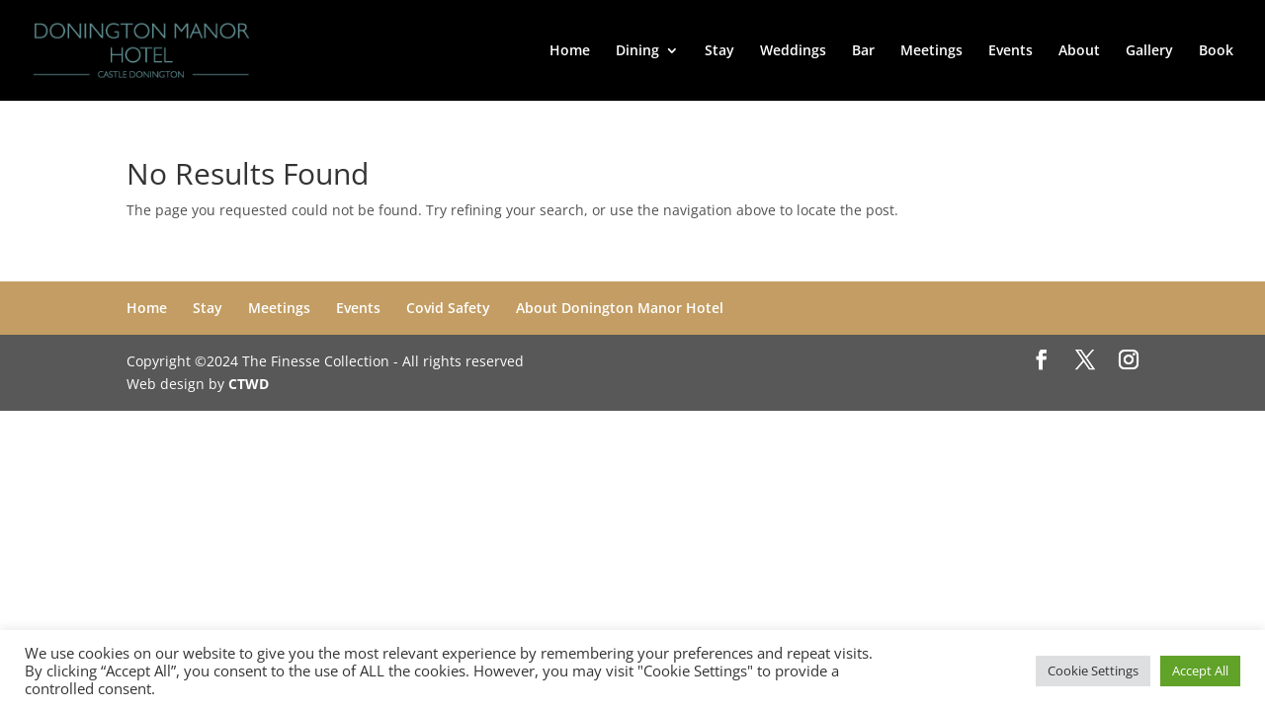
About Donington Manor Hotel (619, 307)
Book (1216, 51)
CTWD (248, 383)
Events (1010, 51)
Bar (863, 51)
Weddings (793, 51)
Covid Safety (448, 307)
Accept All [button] (1200, 670)
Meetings (931, 51)
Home (569, 51)
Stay (719, 51)
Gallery (1149, 51)
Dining (637, 51)
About (1079, 51)
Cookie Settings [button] (1093, 670)
